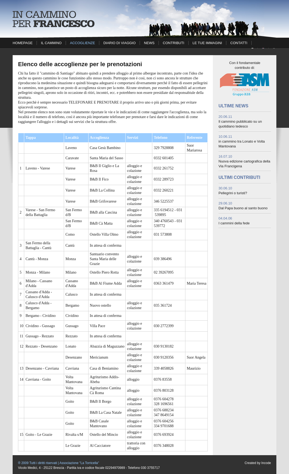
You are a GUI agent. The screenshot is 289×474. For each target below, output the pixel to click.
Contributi (173, 43)
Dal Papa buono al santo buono (242, 208)
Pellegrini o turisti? (232, 193)
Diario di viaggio (119, 43)
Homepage (23, 43)
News (149, 43)
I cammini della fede (234, 223)
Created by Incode (258, 463)
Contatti (238, 43)
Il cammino (51, 43)
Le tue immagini (207, 43)
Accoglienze (82, 43)
